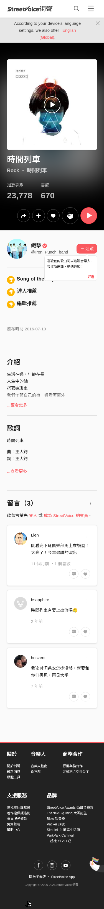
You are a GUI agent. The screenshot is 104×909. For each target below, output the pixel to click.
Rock (13, 170)
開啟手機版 (37, 877)
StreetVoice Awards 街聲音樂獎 (70, 808)
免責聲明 (13, 824)
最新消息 (13, 772)
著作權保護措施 (18, 813)
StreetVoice (30, 8)
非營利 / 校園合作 (76, 772)
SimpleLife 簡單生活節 (63, 830)
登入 (33, 515)
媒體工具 (13, 777)
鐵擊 (39, 245)
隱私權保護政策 (18, 808)
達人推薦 (22, 291)
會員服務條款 (17, 819)
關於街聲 (13, 766)
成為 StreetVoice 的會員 (66, 515)
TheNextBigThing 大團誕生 (67, 813)
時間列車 (37, 170)
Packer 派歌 (56, 824)
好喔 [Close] (91, 277)
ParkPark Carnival (60, 835)
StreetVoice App (63, 877)
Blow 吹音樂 (56, 819)
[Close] (98, 23)
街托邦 (36, 772)
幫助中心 (13, 830)
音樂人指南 (39, 766)
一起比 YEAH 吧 (59, 841)
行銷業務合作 (73, 766)
